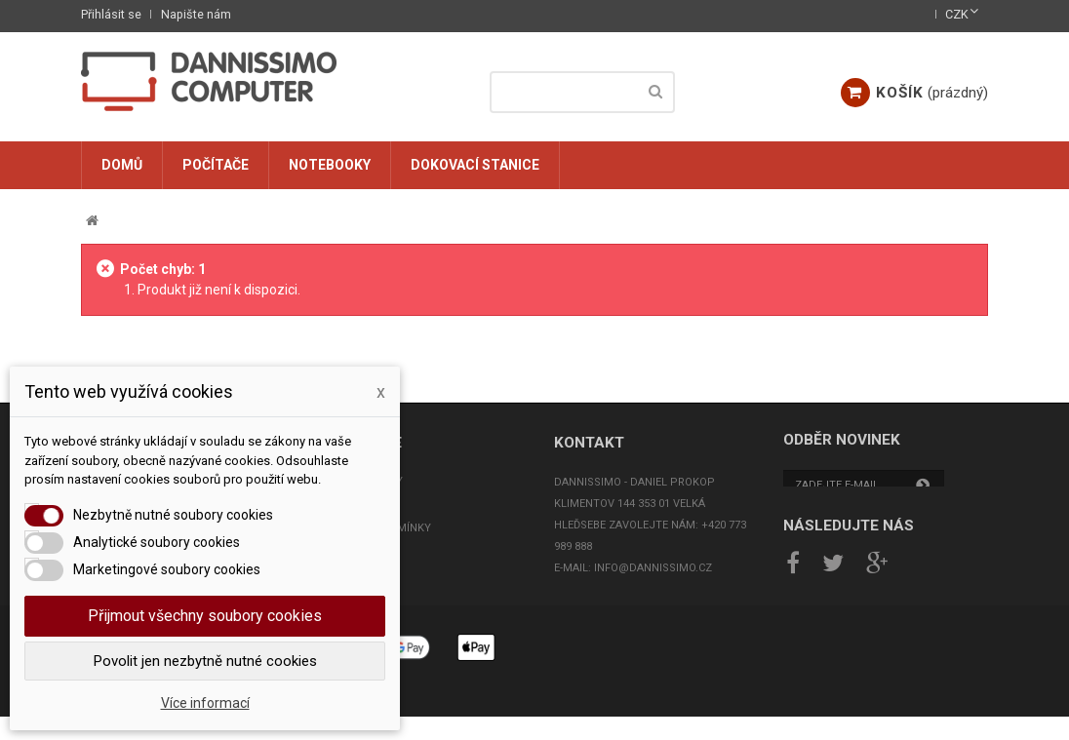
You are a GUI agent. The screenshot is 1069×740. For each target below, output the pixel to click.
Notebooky (330, 165)
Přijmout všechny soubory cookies (205, 615)
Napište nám (196, 14)
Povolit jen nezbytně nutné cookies (205, 661)
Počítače (215, 165)
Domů (121, 165)
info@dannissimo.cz (653, 568)
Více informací (205, 703)
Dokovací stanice (475, 165)
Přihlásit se (111, 14)
